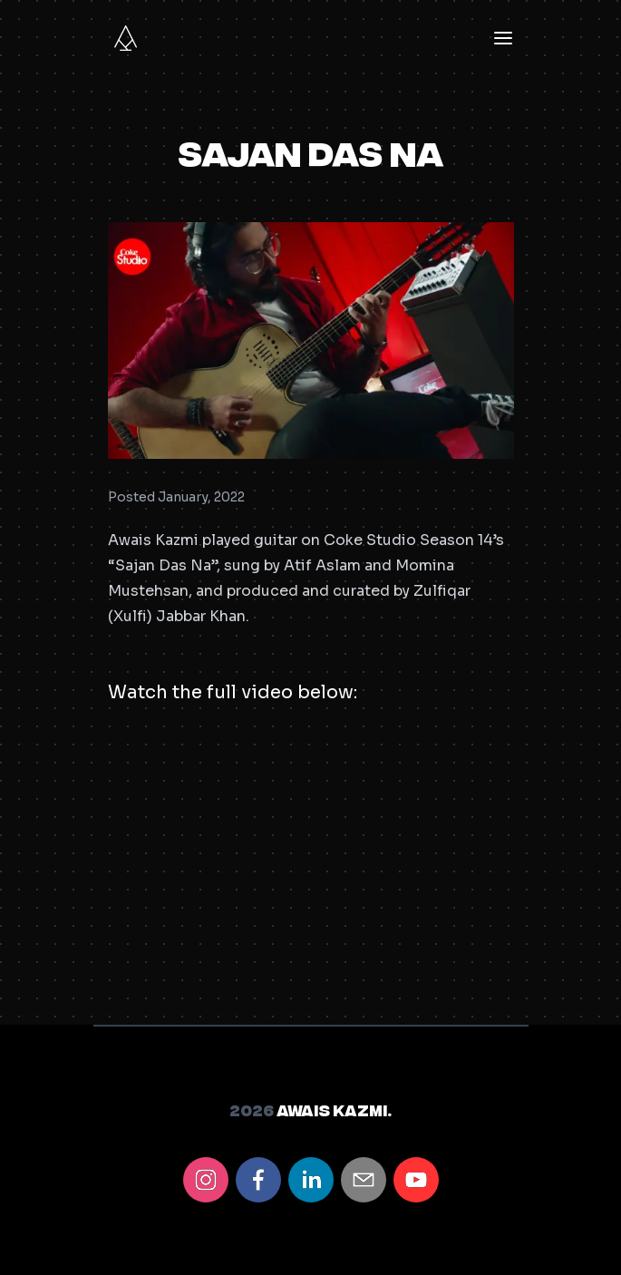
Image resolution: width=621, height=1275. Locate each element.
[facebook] (258, 1179)
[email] (363, 1179)
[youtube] (416, 1179)
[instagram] (205, 1179)
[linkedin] (311, 1179)
